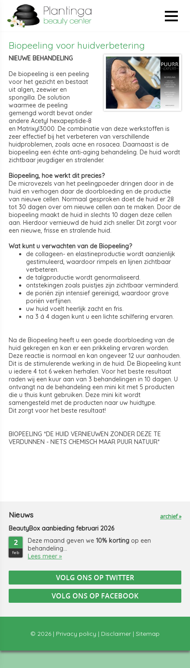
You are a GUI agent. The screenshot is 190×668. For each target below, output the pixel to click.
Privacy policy (76, 634)
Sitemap (148, 634)
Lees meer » (45, 556)
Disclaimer (116, 634)
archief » (170, 516)
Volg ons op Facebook (95, 596)
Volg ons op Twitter (95, 577)
